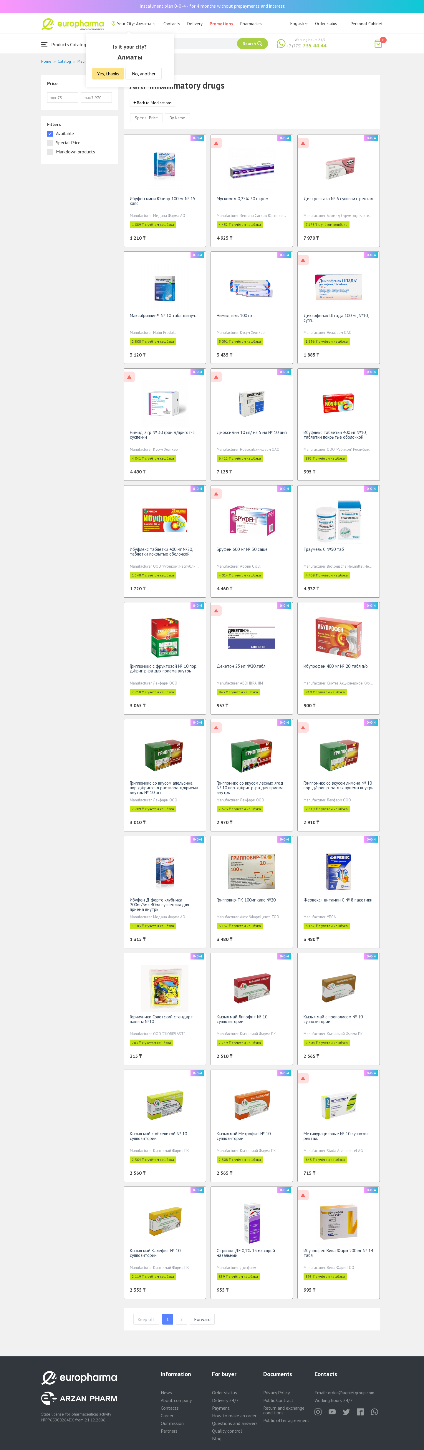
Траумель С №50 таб (324, 552)
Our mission (172, 1423)
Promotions (221, 23)
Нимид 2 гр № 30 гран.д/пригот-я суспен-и (162, 437)
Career (167, 1415)
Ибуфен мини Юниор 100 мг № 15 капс (162, 204)
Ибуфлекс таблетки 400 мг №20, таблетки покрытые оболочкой (161, 554)
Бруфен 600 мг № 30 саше (242, 552)
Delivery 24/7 (225, 1400)
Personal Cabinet (367, 23)
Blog (216, 1438)
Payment (221, 1408)
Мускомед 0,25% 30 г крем (242, 201)
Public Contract (278, 1400)
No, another (143, 74)
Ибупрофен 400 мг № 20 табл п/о (336, 669)
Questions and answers (235, 1423)
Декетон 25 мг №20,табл (241, 669)
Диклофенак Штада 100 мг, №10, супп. (336, 321)
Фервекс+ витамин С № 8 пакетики (338, 903)
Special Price (146, 120)
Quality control (227, 1431)
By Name (177, 120)
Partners (169, 1431)
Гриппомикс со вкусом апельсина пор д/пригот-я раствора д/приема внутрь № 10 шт (164, 790)
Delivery (195, 23)
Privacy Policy (276, 1393)
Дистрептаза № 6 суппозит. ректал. (339, 201)
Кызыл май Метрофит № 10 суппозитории (244, 1139)
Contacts (171, 23)
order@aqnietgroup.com (351, 1393)
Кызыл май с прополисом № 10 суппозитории (333, 1022)
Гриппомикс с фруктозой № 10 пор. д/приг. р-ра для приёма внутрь (163, 671)
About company (176, 1400)
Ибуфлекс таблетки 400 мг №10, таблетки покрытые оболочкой (335, 437)
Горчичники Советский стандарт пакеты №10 (161, 1022)
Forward (202, 1322)
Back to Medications (154, 105)
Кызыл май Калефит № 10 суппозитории (155, 1256)
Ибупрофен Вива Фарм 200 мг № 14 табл (338, 1256)
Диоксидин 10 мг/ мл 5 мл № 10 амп (252, 435)
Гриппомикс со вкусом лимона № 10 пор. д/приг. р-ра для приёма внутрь (338, 788)
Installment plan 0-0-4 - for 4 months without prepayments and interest (212, 6)
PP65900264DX (59, 1420)
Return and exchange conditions (283, 1410)
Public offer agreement (286, 1420)
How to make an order (234, 1415)
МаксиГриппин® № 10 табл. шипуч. (163, 318)
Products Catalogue (66, 44)
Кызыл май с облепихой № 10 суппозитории (158, 1139)
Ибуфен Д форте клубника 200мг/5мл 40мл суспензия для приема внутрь (159, 907)
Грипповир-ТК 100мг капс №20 (246, 903)
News (166, 1393)
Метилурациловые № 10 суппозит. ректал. (337, 1139)
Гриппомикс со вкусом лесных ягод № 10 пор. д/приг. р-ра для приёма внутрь (250, 790)
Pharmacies (251, 23)
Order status (326, 23)
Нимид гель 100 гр (234, 318)
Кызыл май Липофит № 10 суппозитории (242, 1022)
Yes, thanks (108, 74)
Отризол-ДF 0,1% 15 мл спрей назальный (246, 1256)
